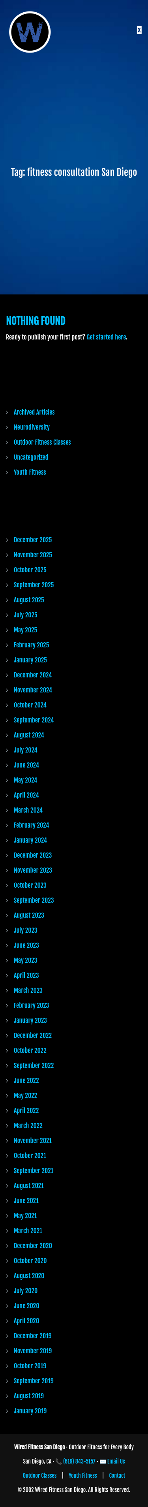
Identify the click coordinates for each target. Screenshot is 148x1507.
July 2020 (25, 1291)
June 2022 (26, 1081)
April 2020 (26, 1321)
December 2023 (33, 855)
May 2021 (25, 1216)
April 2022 (26, 1111)
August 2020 (29, 1276)
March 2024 (28, 810)
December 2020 (33, 1246)
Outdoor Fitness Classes (42, 442)
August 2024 (29, 735)
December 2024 (33, 675)
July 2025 (25, 615)
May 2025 (25, 630)
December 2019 (33, 1336)
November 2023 (33, 870)
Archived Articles (34, 412)
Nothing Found (35, 321)
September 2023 (34, 900)
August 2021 (29, 1186)
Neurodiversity (32, 427)
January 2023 (30, 1020)
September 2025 (34, 585)
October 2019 (30, 1366)
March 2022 (28, 1126)
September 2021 (33, 1171)
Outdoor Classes (40, 1475)
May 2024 (25, 780)
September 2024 (34, 720)
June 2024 (26, 765)
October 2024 (30, 705)
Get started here (106, 337)
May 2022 (25, 1096)
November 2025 (33, 555)
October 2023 (30, 885)
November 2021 (33, 1141)
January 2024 (30, 840)
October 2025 (30, 570)
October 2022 (30, 1050)
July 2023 (25, 930)
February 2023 (31, 1005)
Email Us (116, 1461)
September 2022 (34, 1065)
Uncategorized (31, 457)
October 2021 (30, 1156)
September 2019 (34, 1381)
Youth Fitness (30, 472)
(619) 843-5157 (79, 1461)
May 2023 (25, 960)
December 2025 (33, 540)
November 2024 (33, 690)
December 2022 (33, 1035)
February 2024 (31, 825)
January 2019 (30, 1411)
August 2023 (29, 915)
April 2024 (26, 795)
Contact (117, 1475)
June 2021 (26, 1201)
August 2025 (29, 600)
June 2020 (26, 1306)
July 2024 (25, 750)
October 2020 (30, 1261)
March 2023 (28, 990)
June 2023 (26, 945)
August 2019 (29, 1396)
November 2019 (33, 1351)
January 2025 (30, 660)
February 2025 (31, 645)
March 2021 (28, 1231)
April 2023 (26, 975)
